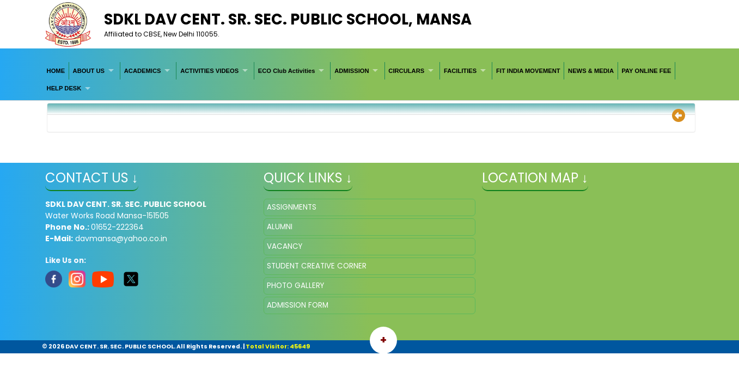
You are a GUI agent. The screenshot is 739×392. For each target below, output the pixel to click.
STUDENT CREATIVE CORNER (317, 266)
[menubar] (369, 79)
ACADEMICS (142, 71)
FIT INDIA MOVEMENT (528, 71)
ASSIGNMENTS (291, 207)
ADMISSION (351, 71)
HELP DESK (64, 88)
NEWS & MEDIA (591, 71)
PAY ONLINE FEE (646, 71)
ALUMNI (279, 227)
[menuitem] (56, 70)
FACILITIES (460, 71)
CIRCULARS (406, 71)
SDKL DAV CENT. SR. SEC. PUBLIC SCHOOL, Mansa (288, 19)
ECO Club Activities (286, 71)
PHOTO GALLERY (295, 285)
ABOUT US (89, 71)
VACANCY (284, 246)
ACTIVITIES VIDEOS (209, 71)
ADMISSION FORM (297, 305)
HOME (56, 71)
